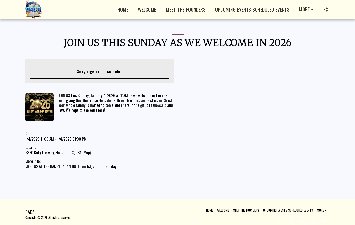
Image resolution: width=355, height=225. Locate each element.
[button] (326, 9)
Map (87, 153)
